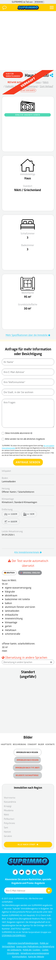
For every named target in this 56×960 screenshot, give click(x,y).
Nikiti (46, 82)
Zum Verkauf (46, 86)
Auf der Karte (28, 90)
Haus (38, 82)
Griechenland (31, 86)
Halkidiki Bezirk (13, 86)
